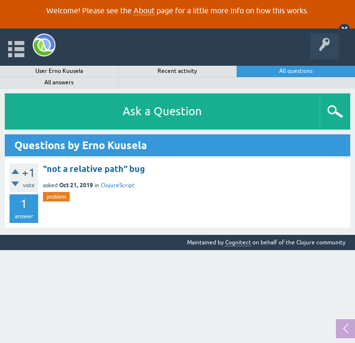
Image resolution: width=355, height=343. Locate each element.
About (144, 10)
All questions (296, 71)
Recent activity (177, 71)
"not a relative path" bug (94, 169)
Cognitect (238, 242)
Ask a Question (162, 111)
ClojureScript (118, 185)
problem (56, 197)
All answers (58, 82)
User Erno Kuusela (59, 71)
